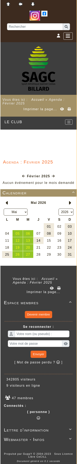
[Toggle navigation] (68, 122)
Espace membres (38, 302)
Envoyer (38, 354)
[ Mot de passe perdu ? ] (38, 362)
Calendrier (39, 192)
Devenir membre (38, 314)
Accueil (37, 99)
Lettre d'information (38, 430)
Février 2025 (38, 176)
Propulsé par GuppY (18, 453)
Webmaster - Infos (38, 439)
